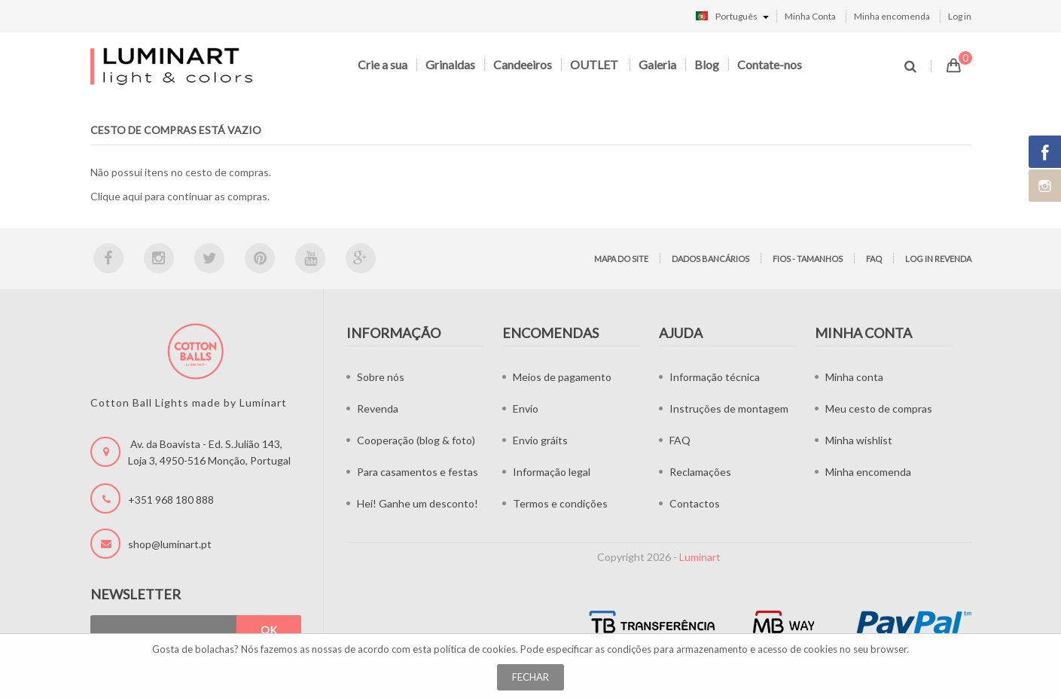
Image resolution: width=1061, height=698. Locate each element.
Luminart (700, 556)
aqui (132, 196)
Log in (959, 16)
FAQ (874, 259)
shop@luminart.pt (170, 544)
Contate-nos (769, 64)
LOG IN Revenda (938, 259)
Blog (706, 64)
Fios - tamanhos (808, 259)
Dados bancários (710, 259)
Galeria (657, 64)
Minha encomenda (892, 16)
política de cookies (475, 649)
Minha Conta (810, 16)
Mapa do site (621, 259)
